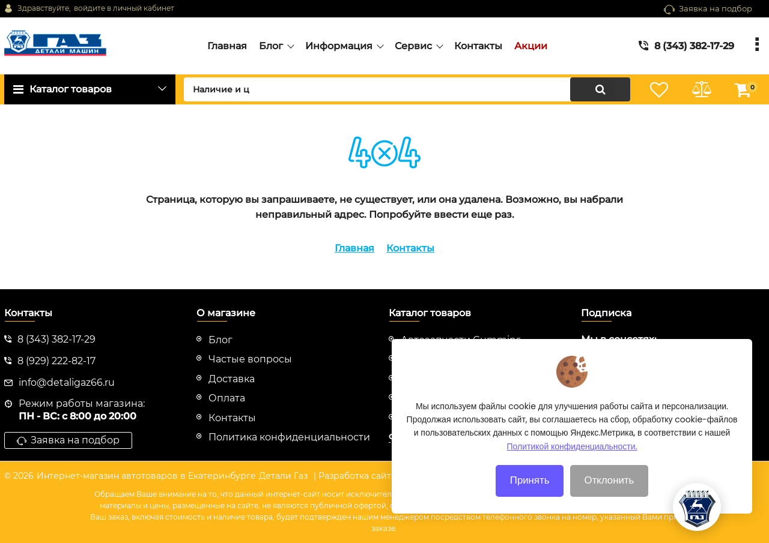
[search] (407, 89)
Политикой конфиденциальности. (572, 460)
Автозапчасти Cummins (461, 340)
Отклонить (609, 494)
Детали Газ (283, 475)
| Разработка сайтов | (360, 475)
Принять (530, 494)
